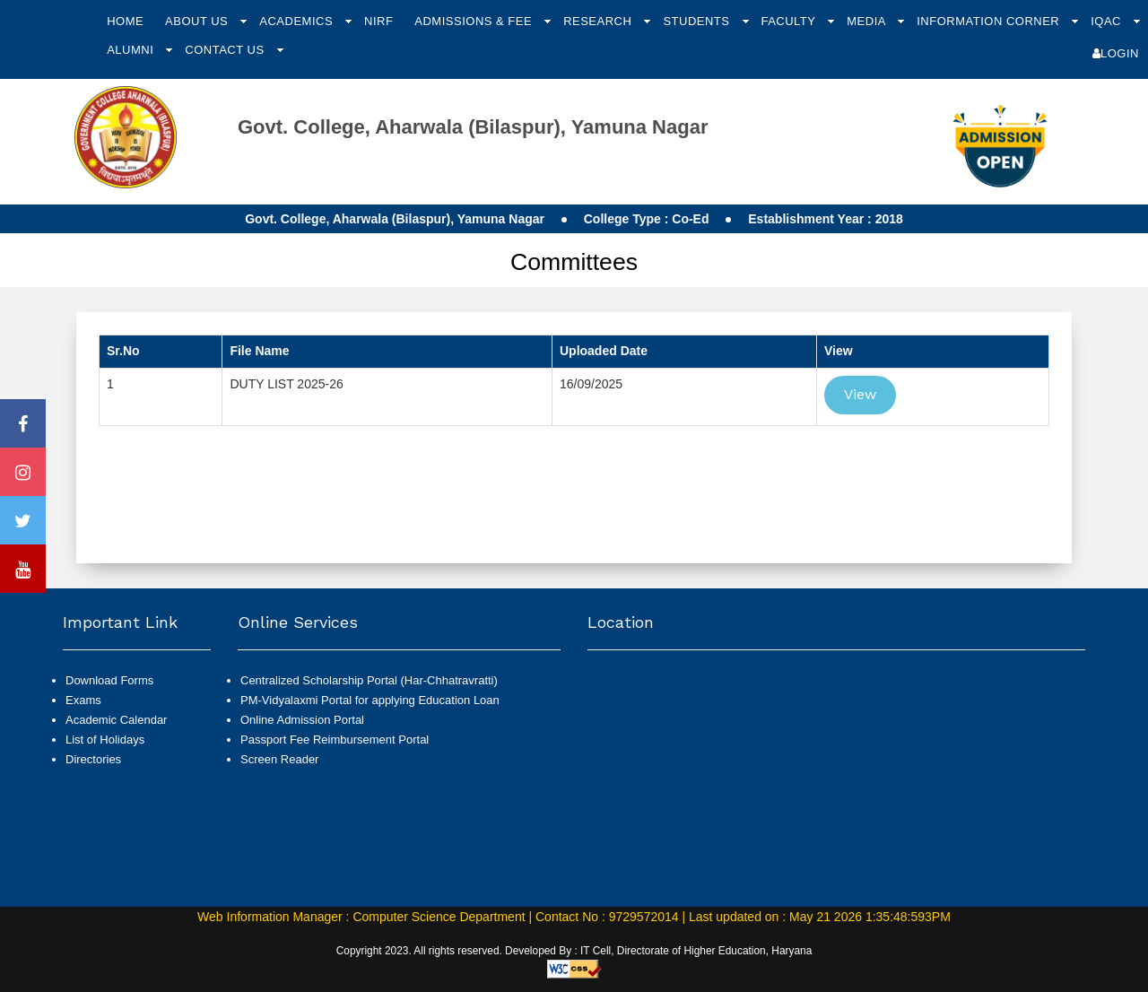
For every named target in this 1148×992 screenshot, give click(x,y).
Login (1115, 53)
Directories (93, 759)
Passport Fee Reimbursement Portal (334, 739)
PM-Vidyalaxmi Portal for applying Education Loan (370, 700)
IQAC (1108, 21)
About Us (198, 21)
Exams (83, 700)
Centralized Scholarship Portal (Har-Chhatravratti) (369, 680)
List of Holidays (104, 739)
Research (599, 21)
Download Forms (109, 680)
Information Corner (990, 21)
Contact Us (226, 50)
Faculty (790, 21)
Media (868, 21)
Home (125, 21)
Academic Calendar (116, 720)
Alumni (132, 50)
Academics (297, 21)
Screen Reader (279, 759)
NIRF (378, 21)
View (860, 394)
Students (698, 21)
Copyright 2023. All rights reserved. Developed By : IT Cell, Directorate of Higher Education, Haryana (574, 950)
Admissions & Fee (474, 21)
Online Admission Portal (302, 720)
